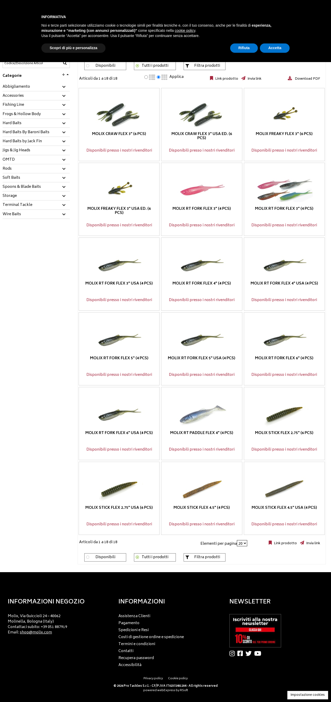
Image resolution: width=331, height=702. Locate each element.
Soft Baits (11, 178)
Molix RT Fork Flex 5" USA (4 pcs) (201, 358)
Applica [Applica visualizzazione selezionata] (176, 77)
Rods (7, 169)
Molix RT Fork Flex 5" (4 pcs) (119, 358)
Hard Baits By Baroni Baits (26, 132)
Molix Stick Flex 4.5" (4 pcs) (202, 508)
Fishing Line (13, 105)
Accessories (13, 96)
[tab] (36, 87)
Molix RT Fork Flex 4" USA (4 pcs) (284, 283)
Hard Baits (12, 123)
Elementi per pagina (218, 544)
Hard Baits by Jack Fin (22, 141)
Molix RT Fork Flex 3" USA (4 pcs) (119, 283)
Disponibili (105, 66)
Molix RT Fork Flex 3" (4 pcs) (201, 209)
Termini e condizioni (136, 644)
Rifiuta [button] (244, 48)
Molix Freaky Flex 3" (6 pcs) (284, 134)
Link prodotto (226, 79)
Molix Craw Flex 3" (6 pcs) (119, 134)
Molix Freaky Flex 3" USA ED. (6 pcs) (119, 211)
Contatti (125, 651)
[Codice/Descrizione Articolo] (23, 63)
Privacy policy (153, 678)
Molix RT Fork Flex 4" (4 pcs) (201, 283)
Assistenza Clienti (134, 616)
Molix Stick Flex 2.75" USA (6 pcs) (119, 508)
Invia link (254, 79)
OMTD (9, 160)
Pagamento (128, 623)
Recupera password (136, 658)
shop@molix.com (36, 632)
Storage (10, 196)
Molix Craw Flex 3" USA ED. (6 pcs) (201, 136)
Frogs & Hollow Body (22, 114)
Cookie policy (178, 678)
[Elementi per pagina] (242, 543)
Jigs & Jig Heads (16, 150)
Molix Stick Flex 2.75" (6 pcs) (284, 433)
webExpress (166, 690)
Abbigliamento (16, 87)
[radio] (146, 77)
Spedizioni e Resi (133, 630)
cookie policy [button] (185, 30)
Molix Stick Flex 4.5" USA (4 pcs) (284, 508)
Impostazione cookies (308, 695)
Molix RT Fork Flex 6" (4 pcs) (284, 358)
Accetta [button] (274, 48)
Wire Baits (12, 214)
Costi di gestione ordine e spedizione (151, 637)
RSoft (184, 690)
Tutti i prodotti (155, 66)
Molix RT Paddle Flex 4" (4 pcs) (201, 433)
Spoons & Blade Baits (22, 187)
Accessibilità (129, 665)
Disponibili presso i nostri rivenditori (119, 150)
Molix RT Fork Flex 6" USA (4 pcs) (119, 433)
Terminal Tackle (17, 205)
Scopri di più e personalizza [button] (73, 48)
